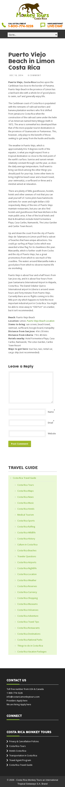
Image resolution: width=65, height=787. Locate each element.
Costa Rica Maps (25, 491)
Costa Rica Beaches (26, 550)
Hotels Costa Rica (17, 751)
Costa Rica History (26, 538)
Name (51, 412)
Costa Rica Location (27, 574)
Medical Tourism (25, 514)
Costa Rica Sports (26, 520)
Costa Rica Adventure (27, 616)
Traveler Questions (26, 556)
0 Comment (34, 75)
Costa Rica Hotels (25, 509)
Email (50, 422)
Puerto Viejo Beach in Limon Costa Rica (31, 61)
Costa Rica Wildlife (26, 532)
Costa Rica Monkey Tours (32, 11)
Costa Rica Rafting (26, 526)
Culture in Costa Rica (27, 544)
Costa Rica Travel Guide (24, 478)
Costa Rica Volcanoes (27, 610)
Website (52, 433)
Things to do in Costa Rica (30, 645)
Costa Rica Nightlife (27, 568)
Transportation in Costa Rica (23, 755)
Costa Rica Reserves (27, 586)
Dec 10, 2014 (16, 75)
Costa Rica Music (25, 503)
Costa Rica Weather (26, 580)
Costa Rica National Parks (29, 639)
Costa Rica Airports (26, 562)
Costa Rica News (25, 497)
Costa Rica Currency (27, 592)
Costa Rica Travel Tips (28, 621)
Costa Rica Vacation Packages (31, 651)
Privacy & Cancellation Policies (24, 741)
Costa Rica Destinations (28, 634)
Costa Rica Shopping (27, 598)
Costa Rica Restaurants (28, 628)
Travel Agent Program (20, 760)
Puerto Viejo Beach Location (40, 321)
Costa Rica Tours (25, 485)
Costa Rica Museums (27, 604)
